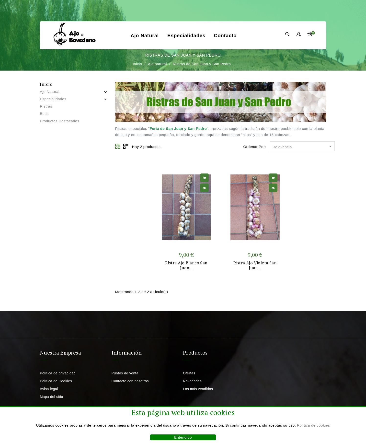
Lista (125, 146)
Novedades (192, 381)
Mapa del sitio (51, 397)
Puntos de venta (125, 373)
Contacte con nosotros (130, 381)
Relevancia (303, 146)
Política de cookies (313, 425)
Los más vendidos (198, 389)
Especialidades (186, 35)
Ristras (46, 106)
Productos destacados (59, 121)
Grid (118, 146)
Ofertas (189, 373)
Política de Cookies (56, 381)
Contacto (225, 35)
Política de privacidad (58, 373)
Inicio (46, 84)
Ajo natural (145, 35)
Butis (44, 113)
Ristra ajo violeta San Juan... (254, 265)
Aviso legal (49, 389)
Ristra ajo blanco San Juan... (186, 265)
